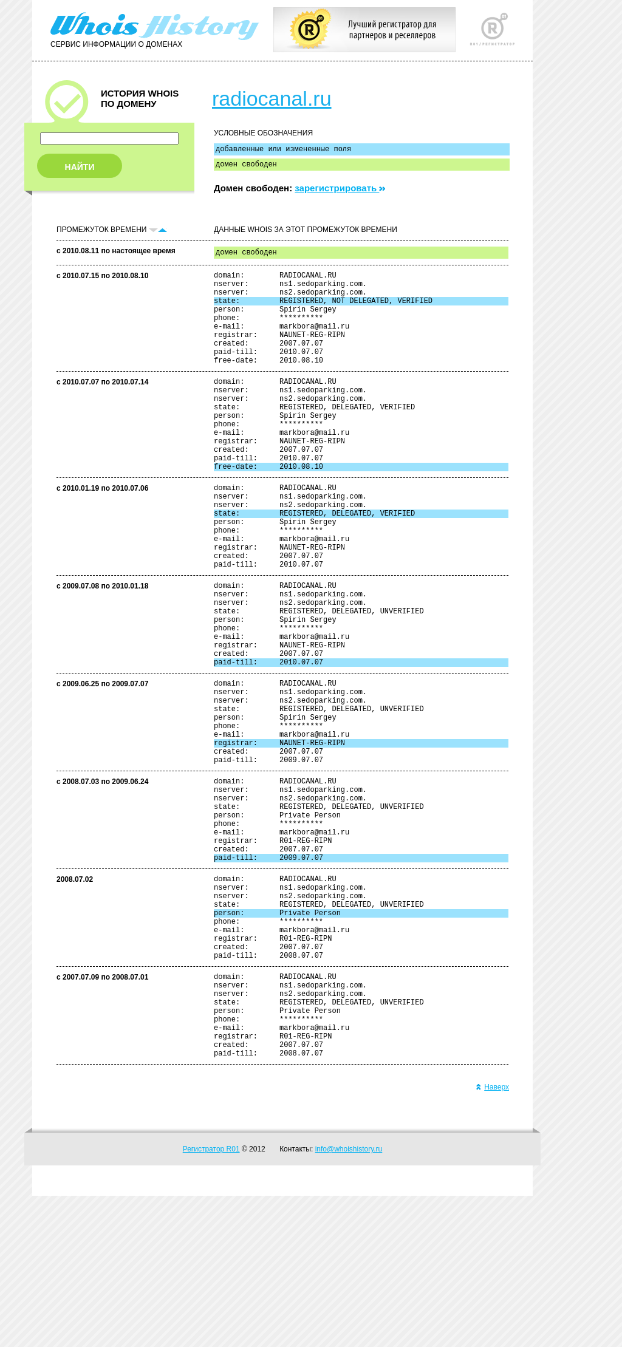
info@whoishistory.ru (349, 1300)
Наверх (492, 1238)
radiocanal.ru (272, 98)
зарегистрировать (340, 191)
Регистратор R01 (211, 1300)
